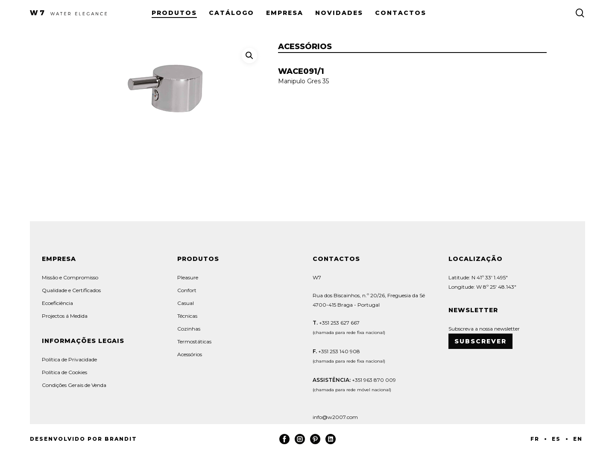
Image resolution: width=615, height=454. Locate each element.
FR (534, 439)
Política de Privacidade (69, 359)
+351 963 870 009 (374, 380)
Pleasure (187, 277)
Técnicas (187, 316)
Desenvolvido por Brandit (83, 439)
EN (578, 439)
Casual (185, 303)
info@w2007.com (335, 417)
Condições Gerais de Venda (74, 385)
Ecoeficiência (57, 303)
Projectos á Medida (65, 316)
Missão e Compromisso (70, 277)
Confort (186, 290)
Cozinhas (188, 328)
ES (556, 439)
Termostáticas (194, 341)
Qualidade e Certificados (71, 290)
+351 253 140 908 (339, 351)
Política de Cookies (64, 372)
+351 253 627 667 (339, 322)
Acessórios (189, 354)
